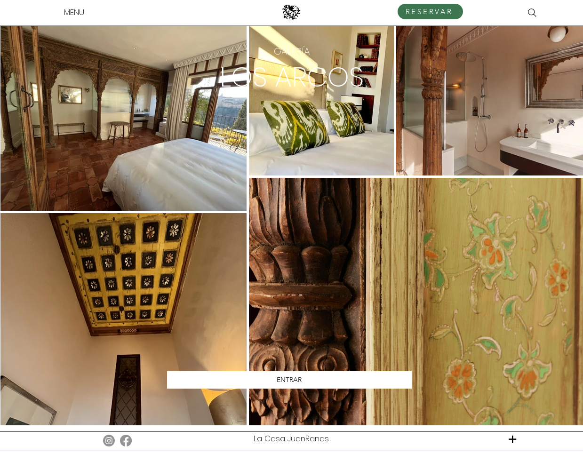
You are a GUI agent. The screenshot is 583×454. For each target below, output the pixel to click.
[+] (512, 439)
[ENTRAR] (289, 380)
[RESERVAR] (430, 11)
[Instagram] (109, 440)
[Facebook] (126, 440)
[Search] (532, 13)
